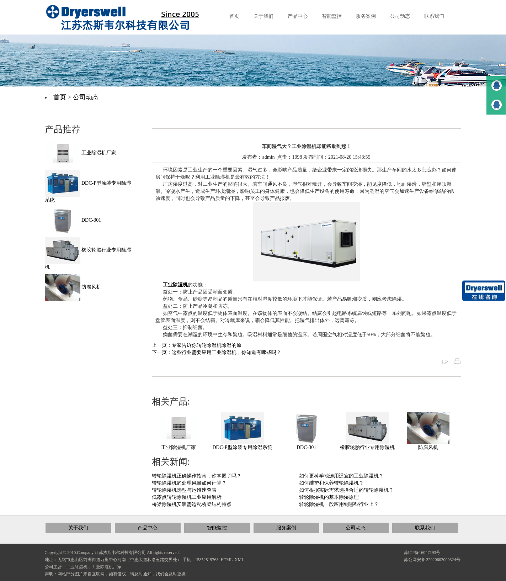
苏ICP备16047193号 (422, 552)
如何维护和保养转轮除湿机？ (331, 483)
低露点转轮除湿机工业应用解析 (187, 497)
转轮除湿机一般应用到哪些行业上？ (339, 504)
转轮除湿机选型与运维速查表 (184, 490)
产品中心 (148, 527)
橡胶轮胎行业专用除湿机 (367, 447)
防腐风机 (428, 447)
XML (239, 559)
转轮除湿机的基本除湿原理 (329, 497)
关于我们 (78, 527)
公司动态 (85, 97)
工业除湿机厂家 (178, 447)
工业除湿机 (175, 284)
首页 (59, 97)
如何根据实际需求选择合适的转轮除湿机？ (346, 490)
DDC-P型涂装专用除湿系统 (242, 447)
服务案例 (286, 527)
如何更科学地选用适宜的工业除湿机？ (341, 476)
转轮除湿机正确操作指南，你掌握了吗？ (196, 476)
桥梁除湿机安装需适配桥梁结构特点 (191, 504)
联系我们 (425, 527)
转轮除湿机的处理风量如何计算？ (189, 483)
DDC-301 (306, 447)
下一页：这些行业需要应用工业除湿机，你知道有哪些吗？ (216, 352)
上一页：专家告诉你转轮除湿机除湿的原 (196, 345)
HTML (227, 559)
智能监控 (217, 527)
